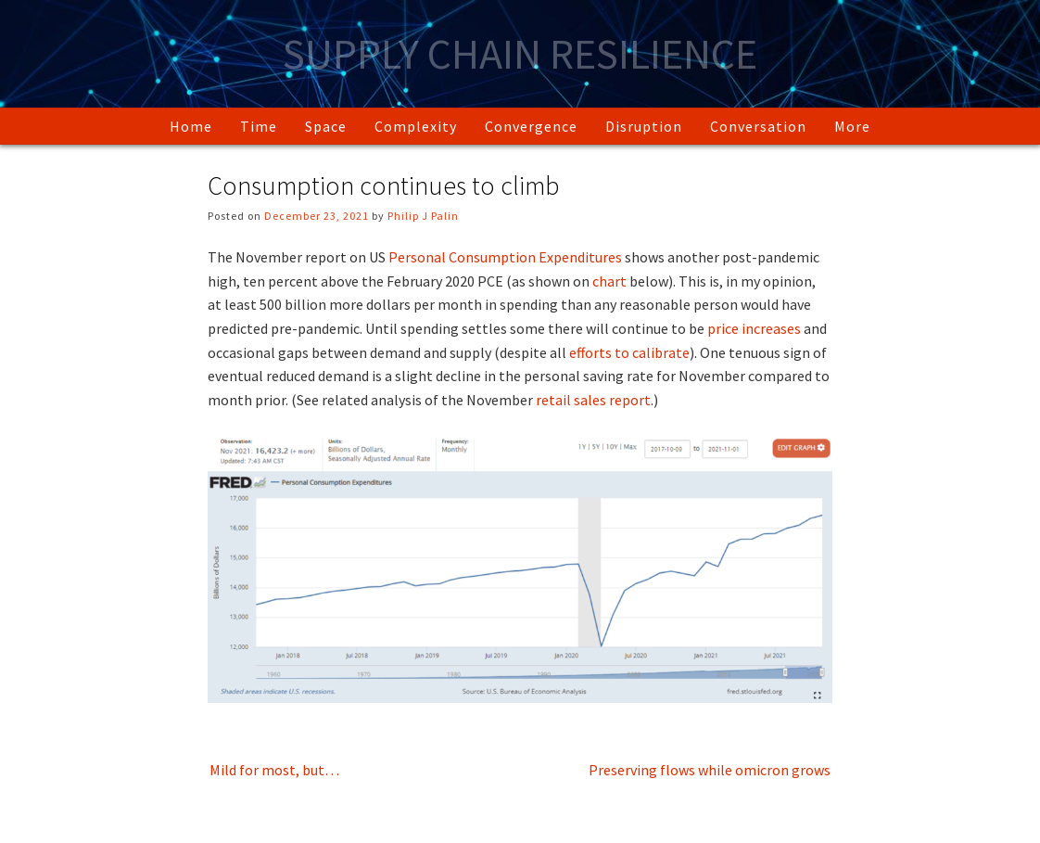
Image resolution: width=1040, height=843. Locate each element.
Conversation (758, 126)
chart (609, 281)
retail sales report (593, 399)
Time (258, 126)
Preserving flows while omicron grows (710, 769)
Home (191, 126)
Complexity (415, 126)
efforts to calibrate (629, 352)
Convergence (531, 126)
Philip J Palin (423, 216)
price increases (754, 328)
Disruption (643, 126)
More (852, 126)
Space (326, 126)
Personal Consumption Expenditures (505, 257)
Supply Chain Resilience (520, 53)
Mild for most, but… (274, 769)
